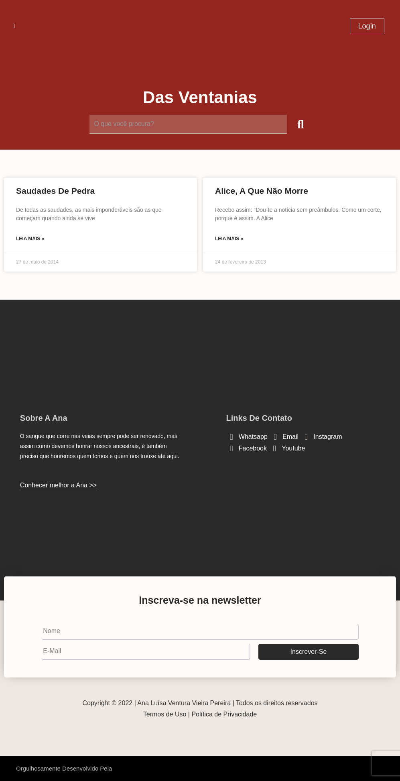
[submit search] (301, 124)
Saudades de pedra (55, 190)
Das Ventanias (200, 97)
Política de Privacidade (224, 714)
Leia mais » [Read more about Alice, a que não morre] (229, 238)
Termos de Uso (165, 714)
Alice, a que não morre (261, 190)
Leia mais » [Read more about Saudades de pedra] (30, 238)
